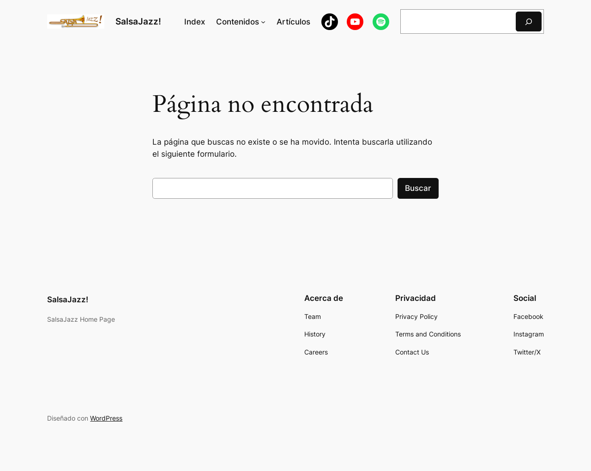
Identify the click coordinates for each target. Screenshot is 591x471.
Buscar (418, 188)
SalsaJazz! (138, 21)
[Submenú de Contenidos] (263, 21)
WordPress (106, 418)
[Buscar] (529, 21)
